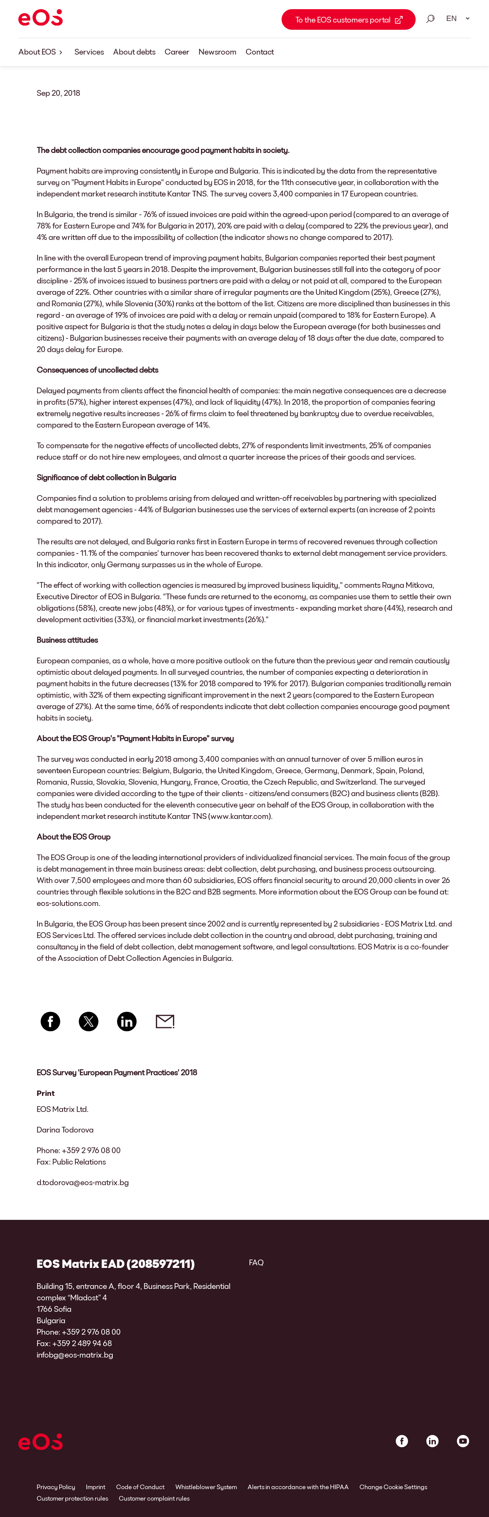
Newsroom (217, 51)
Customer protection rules (72, 1498)
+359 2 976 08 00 (91, 1150)
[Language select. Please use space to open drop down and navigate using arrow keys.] (455, 18)
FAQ (256, 1262)
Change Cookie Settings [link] (393, 1486)
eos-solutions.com (68, 902)
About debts (134, 51)
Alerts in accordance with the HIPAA (298, 1486)
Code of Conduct (140, 1486)
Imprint (95, 1486)
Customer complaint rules (154, 1498)
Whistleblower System (206, 1486)
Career (177, 51)
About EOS (41, 52)
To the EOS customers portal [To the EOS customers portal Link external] (342, 19)
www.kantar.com (239, 815)
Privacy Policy (56, 1486)
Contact (260, 51)
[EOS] (40, 18)
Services (89, 51)
